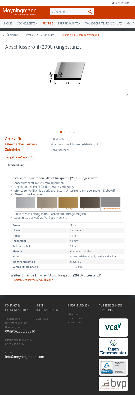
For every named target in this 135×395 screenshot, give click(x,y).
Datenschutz (75, 318)
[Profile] (47, 23)
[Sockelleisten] (27, 23)
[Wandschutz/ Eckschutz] (103, 23)
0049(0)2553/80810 (20, 331)
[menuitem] (72, 11)
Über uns (73, 314)
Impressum (74, 322)
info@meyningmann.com (24, 356)
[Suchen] (90, 11)
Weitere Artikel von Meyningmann (32, 279)
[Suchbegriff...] (72, 11)
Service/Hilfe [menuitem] (121, 3)
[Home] (8, 23)
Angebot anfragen (20, 156)
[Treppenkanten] (69, 23)
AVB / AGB (42, 318)
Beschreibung (16, 165)
